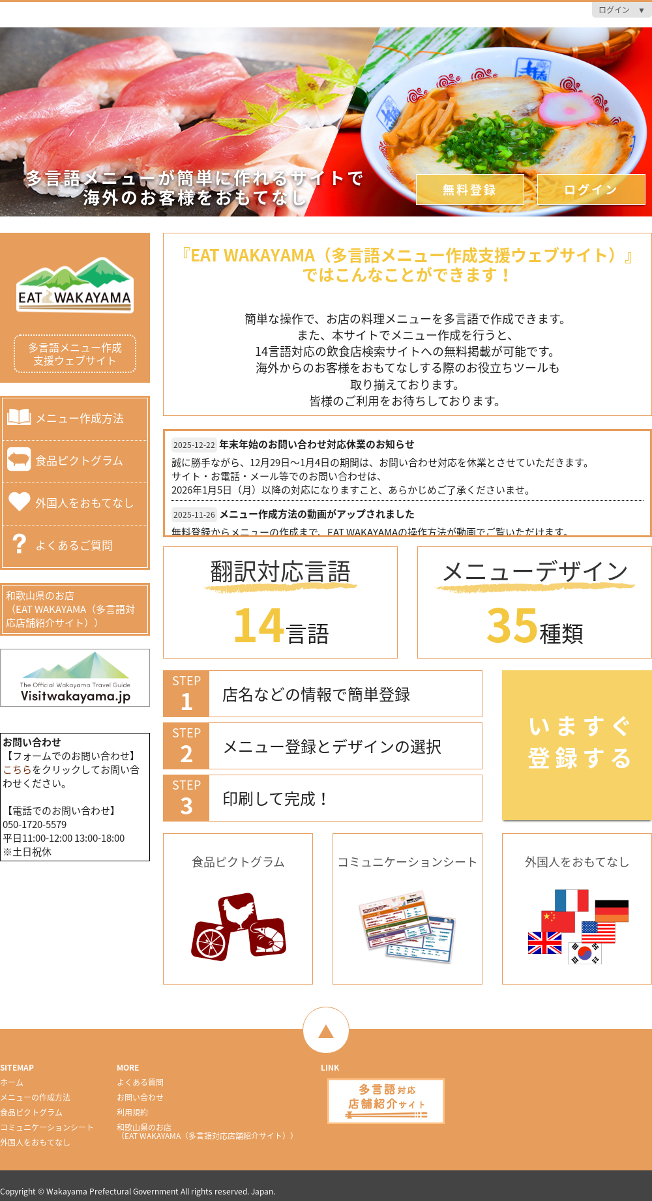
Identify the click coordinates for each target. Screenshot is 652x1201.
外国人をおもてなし (84, 502)
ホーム (11, 1082)
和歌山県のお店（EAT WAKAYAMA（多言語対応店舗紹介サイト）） (70, 609)
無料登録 (470, 189)
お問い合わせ (140, 1097)
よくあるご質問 (74, 544)
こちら (17, 769)
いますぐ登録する (582, 741)
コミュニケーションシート (47, 1127)
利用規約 (132, 1112)
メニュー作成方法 (79, 417)
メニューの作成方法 (35, 1097)
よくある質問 (140, 1082)
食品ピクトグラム (79, 459)
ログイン (591, 189)
